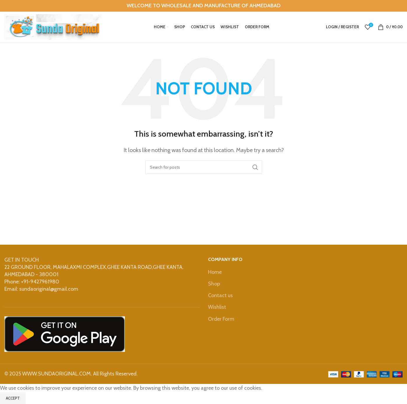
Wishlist (217, 307)
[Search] (203, 167)
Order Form (221, 319)
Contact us (220, 295)
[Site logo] (53, 26)
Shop (214, 283)
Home (215, 272)
